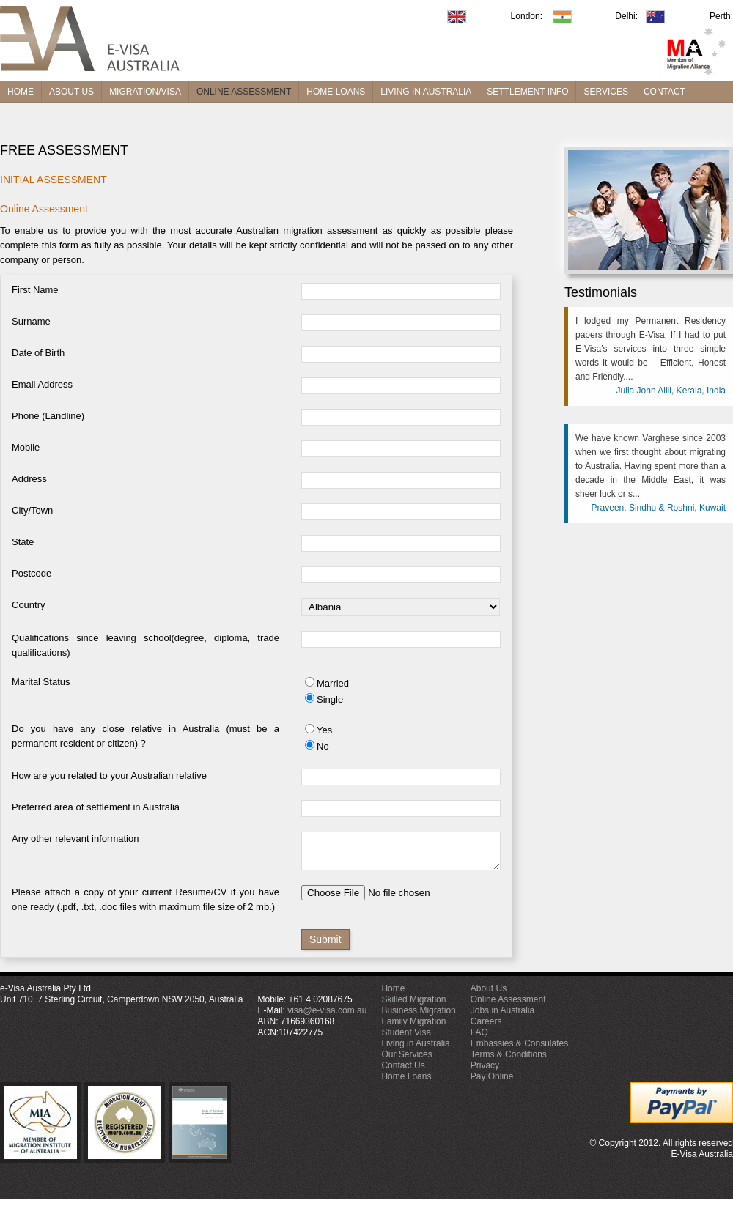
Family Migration (413, 1028)
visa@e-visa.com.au (326, 1017)
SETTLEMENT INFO (527, 91)
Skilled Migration (413, 1006)
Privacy (485, 1072)
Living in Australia (415, 1050)
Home (393, 995)
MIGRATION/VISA (145, 91)
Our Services (406, 1061)
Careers (486, 1028)
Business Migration (418, 1017)
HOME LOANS (335, 91)
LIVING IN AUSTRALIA (425, 91)
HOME (20, 91)
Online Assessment (508, 1006)
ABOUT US (71, 91)
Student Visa (406, 1039)
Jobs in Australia (502, 1017)
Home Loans (406, 1083)
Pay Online (492, 1083)
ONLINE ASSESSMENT (243, 91)
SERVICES (605, 91)
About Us (489, 995)
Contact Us (402, 1072)
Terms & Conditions (509, 1061)
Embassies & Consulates (519, 1050)
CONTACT (664, 91)
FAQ (479, 1039)
